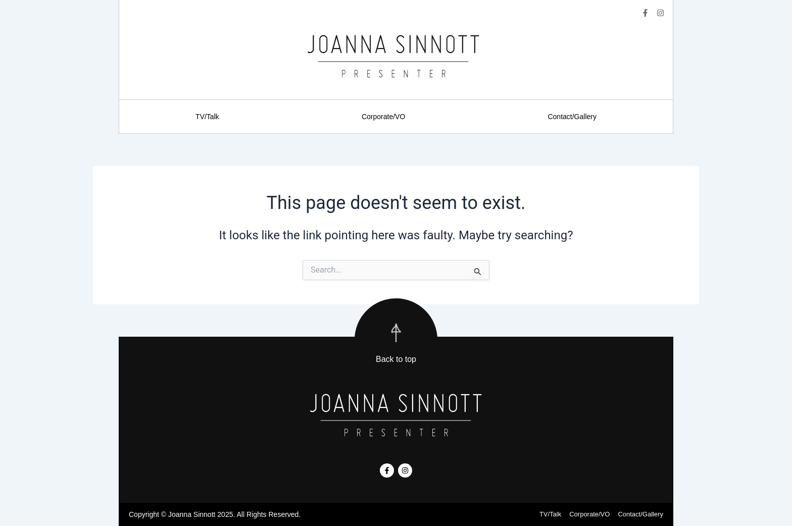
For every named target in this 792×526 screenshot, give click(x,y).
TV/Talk (207, 117)
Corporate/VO (383, 117)
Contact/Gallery (572, 117)
